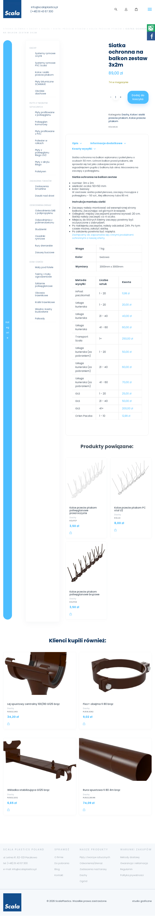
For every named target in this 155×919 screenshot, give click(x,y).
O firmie (58, 860)
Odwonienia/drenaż (91, 866)
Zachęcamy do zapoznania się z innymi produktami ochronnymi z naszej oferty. (103, 236)
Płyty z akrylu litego (42, 163)
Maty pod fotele (44, 267)
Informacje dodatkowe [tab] (106, 143)
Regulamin (126, 872)
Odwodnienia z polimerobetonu (44, 221)
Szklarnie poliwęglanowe (44, 285)
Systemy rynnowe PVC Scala (45, 64)
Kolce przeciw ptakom (105, 28)
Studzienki (40, 229)
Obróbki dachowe (40, 92)
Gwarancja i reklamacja (134, 866)
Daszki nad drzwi (44, 195)
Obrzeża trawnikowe (41, 294)
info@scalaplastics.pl (44, 7)
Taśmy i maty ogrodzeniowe (43, 275)
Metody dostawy (130, 860)
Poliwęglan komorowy (41, 123)
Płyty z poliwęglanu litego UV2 (42, 152)
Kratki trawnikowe (45, 302)
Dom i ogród (36, 261)
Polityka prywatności (132, 878)
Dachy (33, 28)
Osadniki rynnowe (40, 237)
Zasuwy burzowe (44, 252)
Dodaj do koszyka (138, 97)
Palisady (40, 318)
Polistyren (40, 171)
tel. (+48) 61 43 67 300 (15, 866)
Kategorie (7, 330)
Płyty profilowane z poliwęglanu (44, 114)
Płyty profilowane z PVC (44, 132)
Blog (57, 872)
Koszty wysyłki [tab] (82, 149)
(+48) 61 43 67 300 (41, 11)
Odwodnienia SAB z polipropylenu (45, 212)
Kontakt (58, 878)
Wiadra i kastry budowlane (43, 310)
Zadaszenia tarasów (41, 181)
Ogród (83, 884)
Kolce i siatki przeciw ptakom (64, 28)
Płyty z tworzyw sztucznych (95, 860)
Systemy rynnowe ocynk (45, 55)
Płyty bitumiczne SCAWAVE (44, 83)
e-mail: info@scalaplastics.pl (20, 872)
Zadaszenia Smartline (42, 188)
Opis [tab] (75, 143)
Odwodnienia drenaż (40, 205)
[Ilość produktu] (115, 97)
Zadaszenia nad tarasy (93, 872)
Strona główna (14, 28)
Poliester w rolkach (41, 142)
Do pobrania (61, 866)
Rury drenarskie (44, 245)
